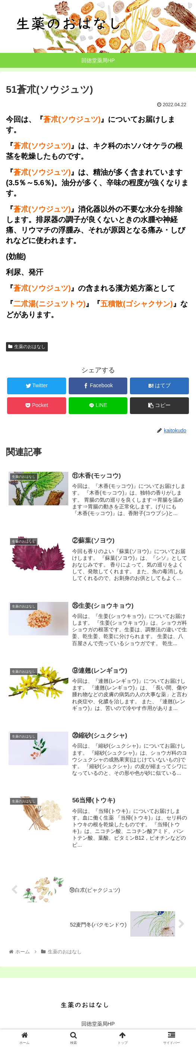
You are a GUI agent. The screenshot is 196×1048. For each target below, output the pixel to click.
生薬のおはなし (27, 346)
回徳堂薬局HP (98, 1024)
